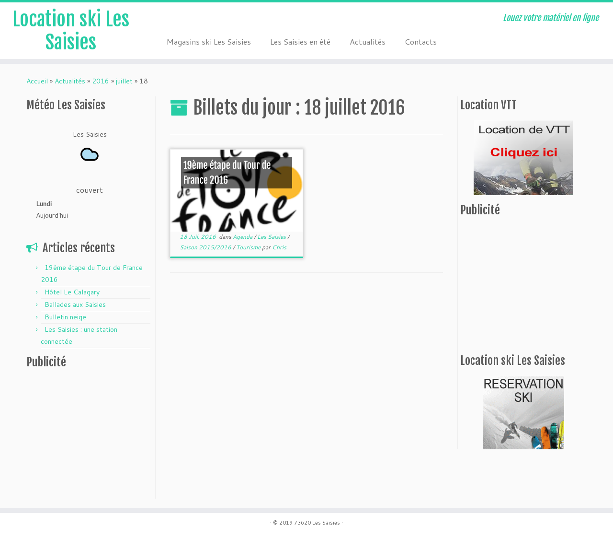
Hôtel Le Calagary (72, 292)
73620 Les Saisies (317, 522)
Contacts (421, 41)
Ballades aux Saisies (75, 304)
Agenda (243, 237)
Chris (279, 247)
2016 (100, 81)
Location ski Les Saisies (70, 31)
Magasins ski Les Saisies (209, 41)
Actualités (368, 41)
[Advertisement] (86, 436)
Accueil (37, 81)
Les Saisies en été (300, 41)
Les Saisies (272, 237)
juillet (124, 81)
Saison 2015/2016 (206, 247)
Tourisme (249, 247)
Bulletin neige (65, 317)
